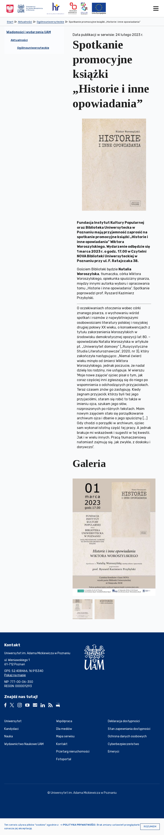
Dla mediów (64, 729)
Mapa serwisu (65, 736)
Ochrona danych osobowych (127, 736)
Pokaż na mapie (15, 675)
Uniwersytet (13, 721)
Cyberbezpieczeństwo (123, 744)
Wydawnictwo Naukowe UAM (24, 744)
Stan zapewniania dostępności (129, 729)
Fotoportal (63, 759)
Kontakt (61, 744)
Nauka (8, 736)
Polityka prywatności (79, 824)
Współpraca (64, 721)
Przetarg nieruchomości (72, 751)
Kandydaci (11, 729)
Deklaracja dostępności (124, 721)
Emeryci (113, 751)
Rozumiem (150, 826)
